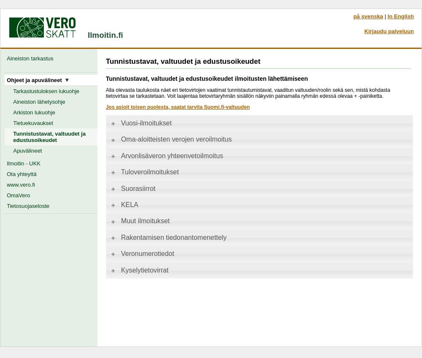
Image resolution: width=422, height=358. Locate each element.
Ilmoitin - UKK (23, 163)
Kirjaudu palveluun (389, 31)
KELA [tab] (124, 204)
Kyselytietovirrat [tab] (139, 270)
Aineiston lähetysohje (39, 102)
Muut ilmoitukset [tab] (140, 220)
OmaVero (18, 195)
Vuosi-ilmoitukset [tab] (141, 123)
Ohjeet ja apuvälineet (38, 80)
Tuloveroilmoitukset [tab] (144, 172)
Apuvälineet (27, 151)
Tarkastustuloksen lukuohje (46, 91)
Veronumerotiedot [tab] (142, 253)
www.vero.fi (21, 185)
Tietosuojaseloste (28, 206)
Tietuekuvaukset (33, 123)
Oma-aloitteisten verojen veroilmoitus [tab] (171, 139)
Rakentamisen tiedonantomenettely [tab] (168, 237)
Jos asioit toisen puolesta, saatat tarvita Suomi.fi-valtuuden (178, 107)
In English (401, 16)
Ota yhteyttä (22, 174)
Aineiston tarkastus (32, 58)
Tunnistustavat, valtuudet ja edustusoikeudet (49, 137)
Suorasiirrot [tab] (133, 188)
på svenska (368, 16)
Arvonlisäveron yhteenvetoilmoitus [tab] (166, 155)
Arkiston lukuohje (34, 112)
